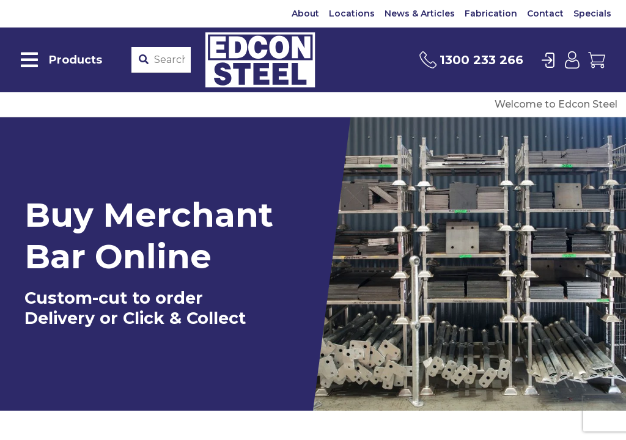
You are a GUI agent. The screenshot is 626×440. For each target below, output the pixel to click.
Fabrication (491, 13)
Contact (545, 13)
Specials (592, 13)
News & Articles (420, 13)
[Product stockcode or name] (169, 60)
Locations (352, 13)
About (305, 13)
